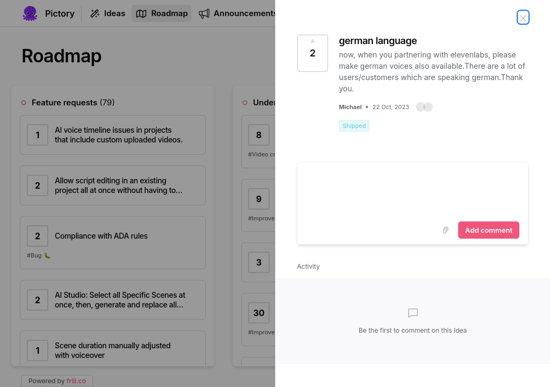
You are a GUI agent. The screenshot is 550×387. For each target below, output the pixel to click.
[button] (424, 107)
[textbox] (413, 189)
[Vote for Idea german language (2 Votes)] (312, 53)
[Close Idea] (523, 17)
